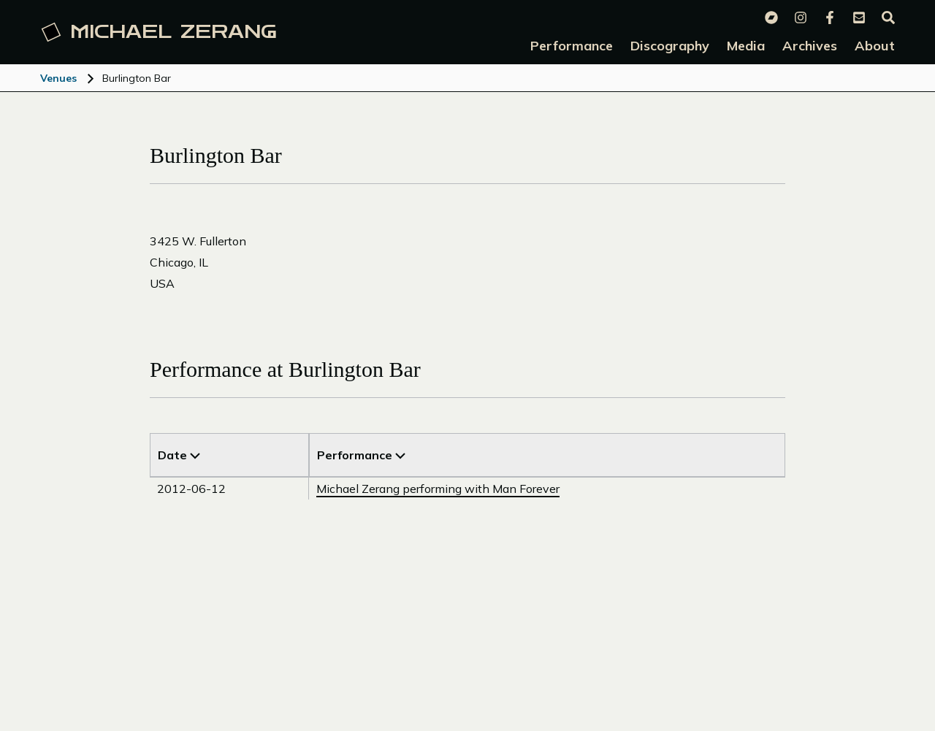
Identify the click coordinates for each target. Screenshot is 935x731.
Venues (58, 78)
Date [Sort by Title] (179, 455)
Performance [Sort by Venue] (361, 455)
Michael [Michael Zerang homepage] (159, 32)
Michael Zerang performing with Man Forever (438, 488)
